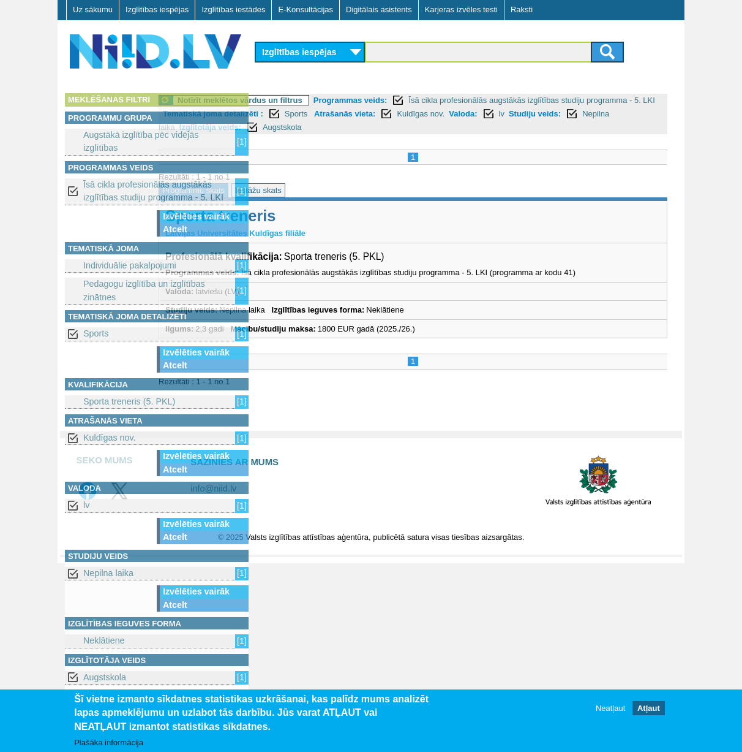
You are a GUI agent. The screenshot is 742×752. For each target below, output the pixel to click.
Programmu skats (293, 190)
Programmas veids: (450, 100)
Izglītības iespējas (157, 9)
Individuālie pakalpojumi (129, 265)
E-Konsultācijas (305, 9)
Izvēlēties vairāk (196, 216)
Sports (95, 333)
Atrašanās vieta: (540, 113)
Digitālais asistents (379, 9)
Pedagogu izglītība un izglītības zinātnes (144, 290)
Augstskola (104, 677)
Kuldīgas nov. (109, 437)
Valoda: (291, 127)
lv (86, 505)
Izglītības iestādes (233, 9)
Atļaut (648, 708)
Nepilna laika (108, 573)
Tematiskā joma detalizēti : (409, 113)
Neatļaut (610, 708)
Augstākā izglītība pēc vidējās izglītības (140, 141)
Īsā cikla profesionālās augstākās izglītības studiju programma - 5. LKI (153, 191)
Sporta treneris (320, 215)
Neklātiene (104, 640)
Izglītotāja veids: (491, 127)
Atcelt (175, 229)
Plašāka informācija (108, 742)
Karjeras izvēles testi (461, 9)
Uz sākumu (93, 9)
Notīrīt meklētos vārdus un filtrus (339, 100)
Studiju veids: (363, 127)
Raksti (522, 9)
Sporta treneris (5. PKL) (129, 401)
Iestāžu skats (358, 190)
